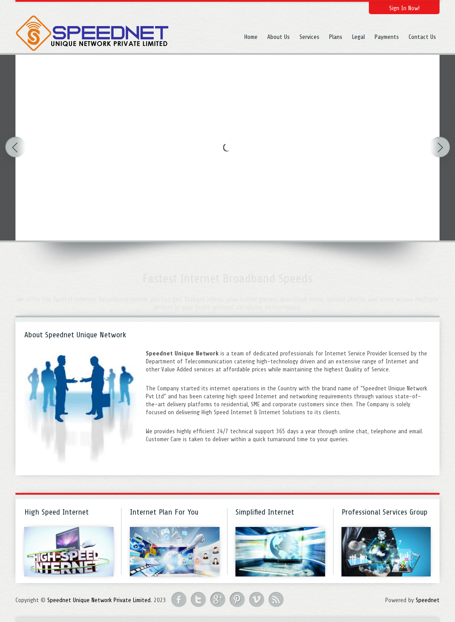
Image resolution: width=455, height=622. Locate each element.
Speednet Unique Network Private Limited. (99, 600)
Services (309, 37)
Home (251, 37)
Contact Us (422, 37)
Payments (387, 37)
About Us (278, 37)
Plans (335, 37)
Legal (358, 37)
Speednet (428, 600)
